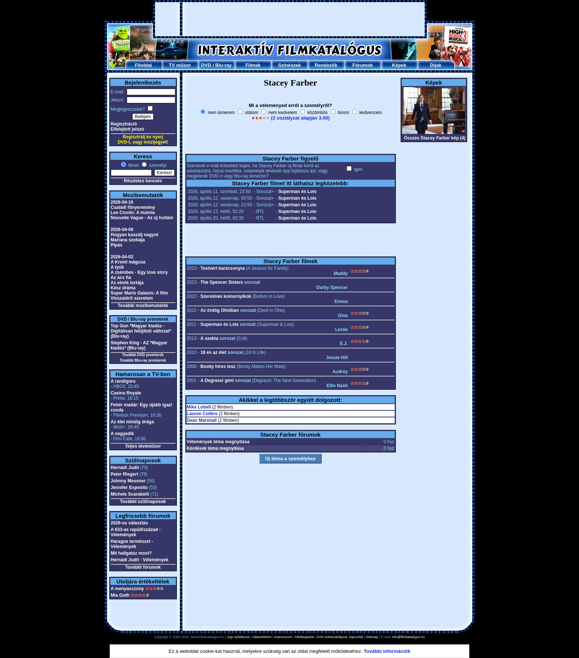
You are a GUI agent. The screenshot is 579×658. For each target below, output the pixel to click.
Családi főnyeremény (133, 207)
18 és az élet (213, 352)
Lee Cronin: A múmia (133, 212)
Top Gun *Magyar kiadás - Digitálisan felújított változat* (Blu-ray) (141, 331)
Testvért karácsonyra (223, 268)
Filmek (252, 65)
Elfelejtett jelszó (127, 129)
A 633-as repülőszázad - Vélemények (136, 532)
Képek (399, 65)
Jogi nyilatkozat (238, 637)
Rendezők (326, 65)
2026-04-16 (122, 202)
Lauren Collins (202, 413)
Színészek (289, 65)
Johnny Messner (128, 480)
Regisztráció (124, 124)
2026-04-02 (122, 256)
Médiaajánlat (304, 637)
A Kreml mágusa (128, 262)
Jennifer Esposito (129, 487)
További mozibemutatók (143, 305)
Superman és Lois (297, 191)
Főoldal (143, 65)
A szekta (209, 338)
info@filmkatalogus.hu (408, 637)
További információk (387, 651)
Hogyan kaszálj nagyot (134, 234)
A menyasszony (127, 588)
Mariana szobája (128, 239)
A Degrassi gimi (217, 380)
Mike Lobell (199, 407)
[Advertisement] (289, 19)
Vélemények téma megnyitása (218, 441)
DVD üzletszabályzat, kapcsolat (339, 637)
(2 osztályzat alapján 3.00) (300, 118)
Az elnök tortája (127, 282)
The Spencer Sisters (222, 282)
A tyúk (117, 267)
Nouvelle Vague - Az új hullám (142, 217)
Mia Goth (120, 595)
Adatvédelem (262, 637)
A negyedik (122, 433)
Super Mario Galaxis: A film (139, 293)
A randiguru (123, 381)
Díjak (435, 65)
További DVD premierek (143, 355)
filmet (133, 165)
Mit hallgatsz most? (131, 553)
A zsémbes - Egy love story (139, 272)
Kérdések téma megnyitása (215, 448)
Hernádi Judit (125, 467)
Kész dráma (123, 287)
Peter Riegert (124, 474)
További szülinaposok (143, 501)
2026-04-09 (122, 229)
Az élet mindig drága (132, 421)
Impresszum (283, 637)
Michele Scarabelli (130, 494)
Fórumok (362, 65)
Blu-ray (223, 65)
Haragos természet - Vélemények (132, 544)
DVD (206, 65)
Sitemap (372, 637)
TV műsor (180, 65)
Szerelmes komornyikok (226, 296)
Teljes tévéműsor (143, 446)
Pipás (117, 245)
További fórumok (143, 567)
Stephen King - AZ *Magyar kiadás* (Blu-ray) (139, 345)
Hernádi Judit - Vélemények (140, 559)
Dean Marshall (202, 420)
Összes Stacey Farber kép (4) (435, 138)
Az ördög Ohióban (220, 310)
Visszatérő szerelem (132, 298)
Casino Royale (126, 393)
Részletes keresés (143, 180)
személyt (157, 165)
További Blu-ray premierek (143, 360)
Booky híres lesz (218, 366)
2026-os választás (129, 523)
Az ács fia (121, 277)
